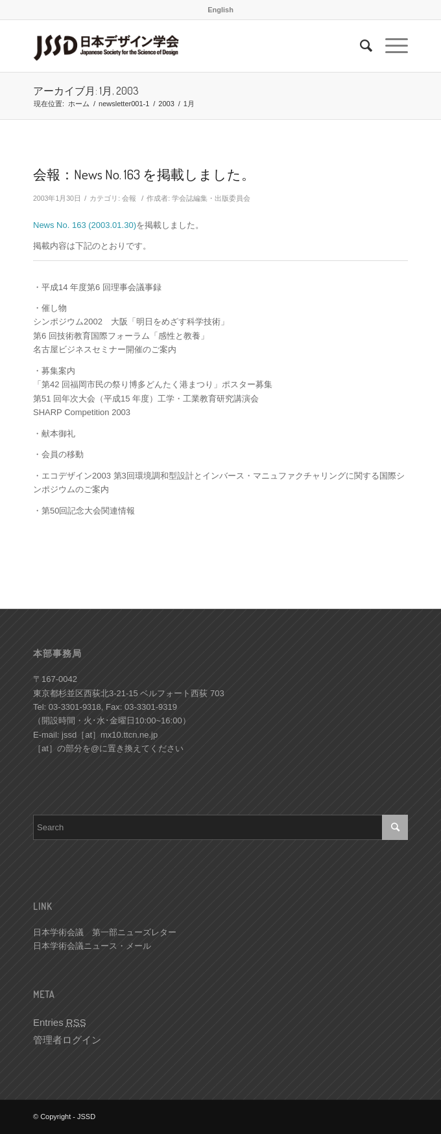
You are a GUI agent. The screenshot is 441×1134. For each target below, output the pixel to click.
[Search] (359, 46)
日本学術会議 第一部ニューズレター (104, 932)
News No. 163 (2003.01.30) (84, 225)
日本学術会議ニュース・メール (92, 946)
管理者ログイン (67, 1039)
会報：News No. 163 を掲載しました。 (144, 174)
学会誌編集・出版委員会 (211, 198)
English (220, 10)
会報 (129, 198)
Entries (59, 1022)
